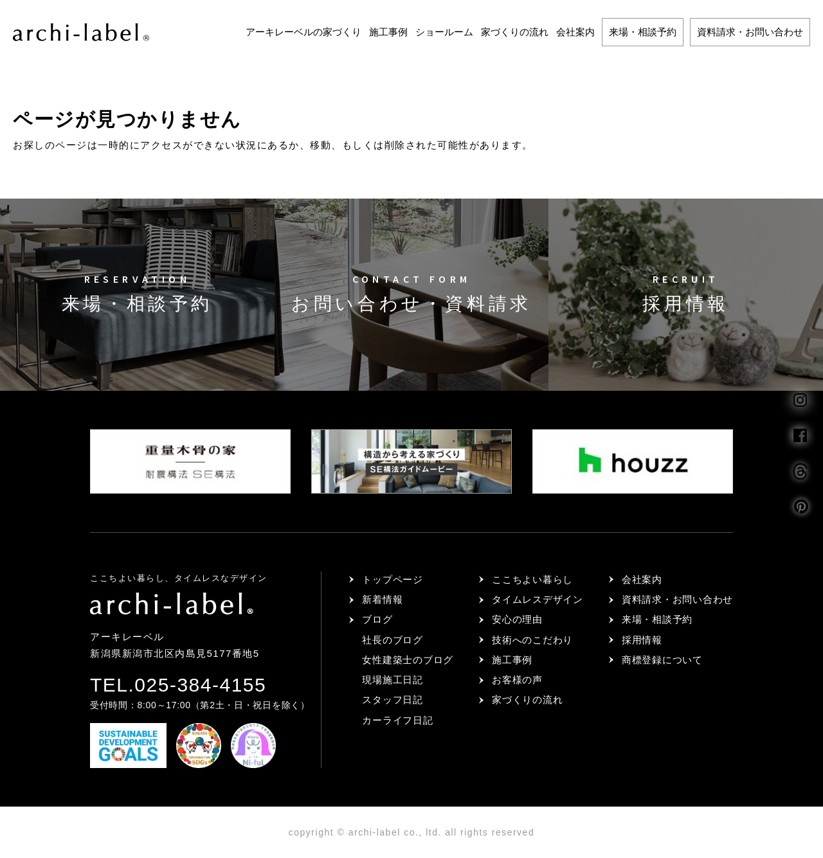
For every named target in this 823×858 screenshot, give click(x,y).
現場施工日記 (392, 679)
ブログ (377, 619)
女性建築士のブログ (407, 659)
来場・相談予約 (642, 31)
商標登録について (662, 659)
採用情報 (642, 639)
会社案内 (575, 31)
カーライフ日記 (397, 720)
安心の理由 (517, 619)
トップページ (392, 579)
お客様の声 (517, 679)
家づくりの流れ (514, 31)
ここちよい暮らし (532, 579)
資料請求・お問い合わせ (750, 31)
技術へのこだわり (532, 639)
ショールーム (444, 31)
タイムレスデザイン (537, 599)
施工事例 (388, 31)
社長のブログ (392, 639)
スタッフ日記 (392, 699)
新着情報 (382, 599)
